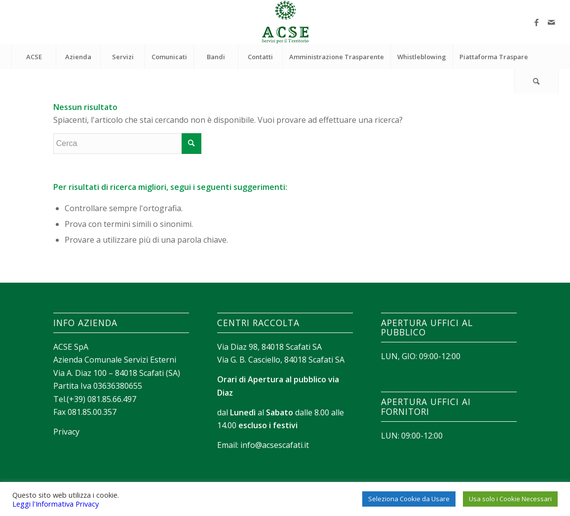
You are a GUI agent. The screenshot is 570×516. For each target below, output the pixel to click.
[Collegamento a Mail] (551, 22)
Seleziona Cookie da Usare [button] (409, 498)
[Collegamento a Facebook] (536, 22)
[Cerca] (536, 81)
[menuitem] (33, 56)
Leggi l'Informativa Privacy (55, 504)
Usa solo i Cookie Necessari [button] (510, 498)
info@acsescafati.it (274, 445)
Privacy (66, 431)
